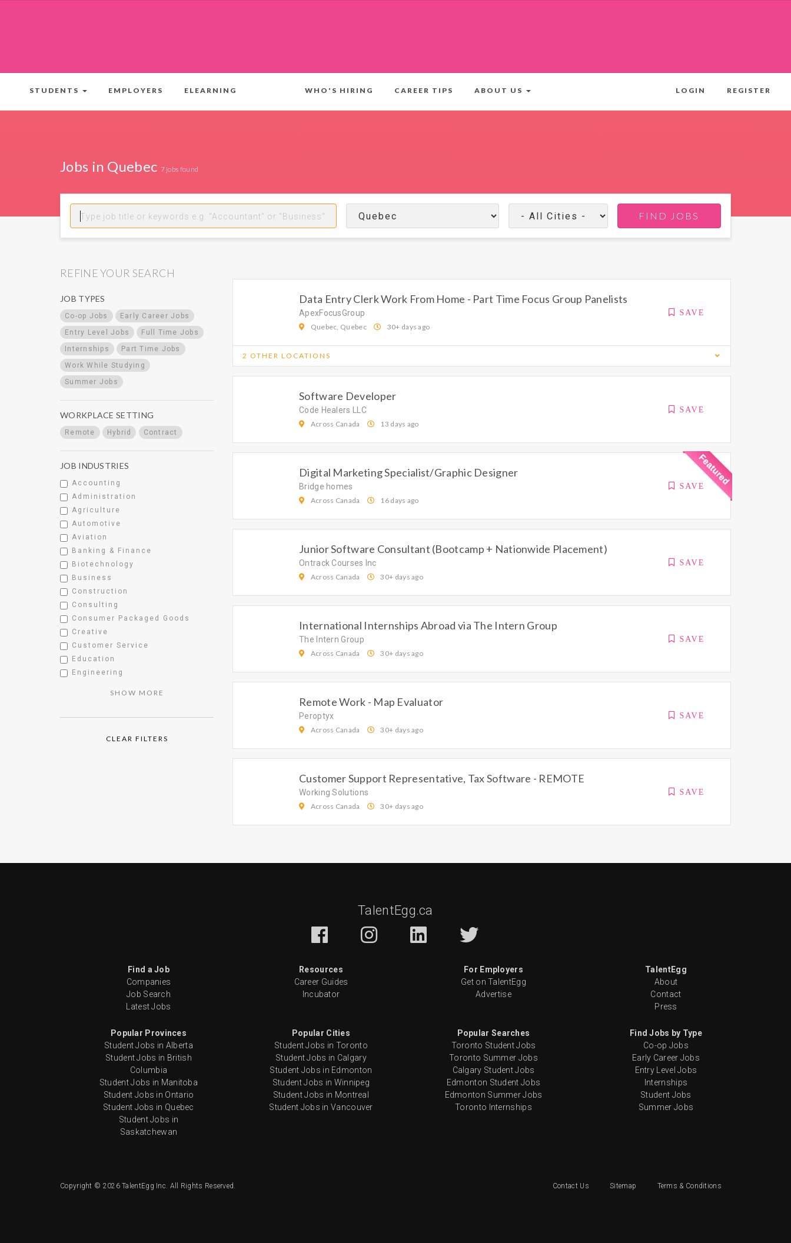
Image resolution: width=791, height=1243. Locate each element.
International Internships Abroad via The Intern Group (428, 625)
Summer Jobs (666, 1107)
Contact (665, 994)
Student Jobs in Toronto (321, 1045)
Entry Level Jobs (666, 1070)
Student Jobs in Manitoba (148, 1082)
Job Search (149, 994)
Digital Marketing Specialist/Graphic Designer (409, 472)
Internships (665, 1082)
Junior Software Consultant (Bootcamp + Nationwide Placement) (453, 548)
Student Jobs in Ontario (149, 1094)
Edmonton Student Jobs (493, 1082)
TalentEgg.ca (395, 910)
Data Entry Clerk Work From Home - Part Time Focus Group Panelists (463, 298)
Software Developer (347, 395)
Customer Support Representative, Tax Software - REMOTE (441, 778)
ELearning (210, 90)
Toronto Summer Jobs (493, 1057)
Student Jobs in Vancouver (321, 1107)
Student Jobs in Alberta (148, 1045)
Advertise (493, 994)
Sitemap (623, 1186)
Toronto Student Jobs (493, 1045)
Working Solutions (333, 792)
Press (665, 1006)
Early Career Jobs (666, 1057)
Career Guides (321, 982)
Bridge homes (326, 486)
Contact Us (571, 1186)
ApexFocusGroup (332, 313)
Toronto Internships (493, 1107)
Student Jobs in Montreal (321, 1094)
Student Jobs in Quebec (148, 1107)
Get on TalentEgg (493, 982)
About (666, 982)
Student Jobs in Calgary (321, 1057)
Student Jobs (666, 1094)
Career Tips (423, 90)
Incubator (321, 994)
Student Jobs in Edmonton (321, 1070)
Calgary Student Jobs (494, 1070)
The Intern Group (331, 639)
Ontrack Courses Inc (338, 563)
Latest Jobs (148, 1006)
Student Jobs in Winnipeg (321, 1082)
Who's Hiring (339, 90)
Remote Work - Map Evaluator (371, 701)
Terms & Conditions (689, 1186)
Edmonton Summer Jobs (494, 1094)
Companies (149, 982)
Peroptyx (316, 716)
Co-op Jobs (666, 1045)
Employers (135, 90)
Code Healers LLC (333, 410)
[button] (58, 90)
